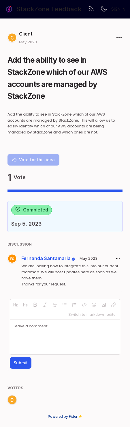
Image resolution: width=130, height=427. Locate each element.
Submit (21, 362)
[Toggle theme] (104, 9)
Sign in (118, 9)
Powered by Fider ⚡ (65, 416)
